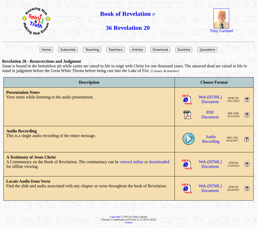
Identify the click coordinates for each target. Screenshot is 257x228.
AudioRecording (211, 139)
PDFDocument (210, 114)
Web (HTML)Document (210, 99)
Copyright (115, 216)
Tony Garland (221, 29)
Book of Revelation (128, 13)
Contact (128, 222)
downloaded (159, 162)
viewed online (131, 162)
